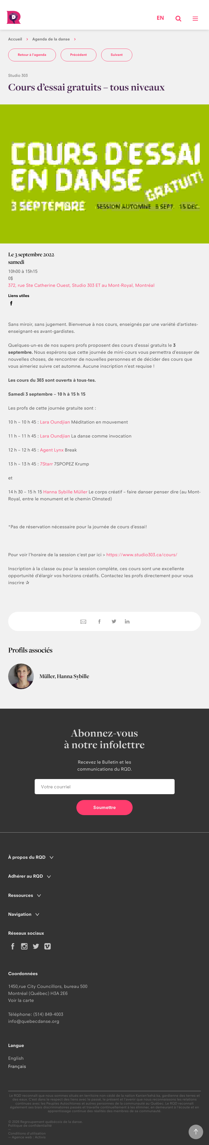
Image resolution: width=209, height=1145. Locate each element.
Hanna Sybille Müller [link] (65, 492)
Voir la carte (21, 1000)
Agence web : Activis (29, 1137)
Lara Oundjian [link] (55, 422)
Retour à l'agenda (32, 55)
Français (17, 1066)
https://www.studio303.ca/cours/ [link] (142, 554)
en (160, 18)
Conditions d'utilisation (27, 1133)
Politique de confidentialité (30, 1126)
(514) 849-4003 (48, 1014)
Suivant (117, 55)
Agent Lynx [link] (52, 450)
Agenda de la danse (51, 39)
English (16, 1058)
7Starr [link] (46, 464)
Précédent (78, 55)
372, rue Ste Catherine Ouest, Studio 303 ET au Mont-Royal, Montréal (81, 285)
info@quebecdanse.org (33, 1021)
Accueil (15, 39)
